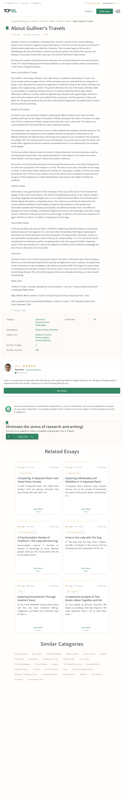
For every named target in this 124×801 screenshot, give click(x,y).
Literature (43, 21)
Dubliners (83, 674)
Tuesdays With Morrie (50, 674)
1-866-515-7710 (11, 3)
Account (88, 11)
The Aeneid (18, 679)
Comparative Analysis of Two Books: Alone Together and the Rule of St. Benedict (83, 598)
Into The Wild (84, 659)
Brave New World (92, 664)
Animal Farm (19, 659)
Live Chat (25, 3)
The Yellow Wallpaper (22, 664)
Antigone (55, 664)
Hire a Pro (22, 436)
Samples (34, 21)
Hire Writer (62, 390)
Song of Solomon (69, 674)
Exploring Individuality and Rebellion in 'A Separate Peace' (83, 479)
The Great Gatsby (20, 654)
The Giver (36, 669)
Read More (38, 509)
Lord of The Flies (89, 654)
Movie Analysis (42, 337)
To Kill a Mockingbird (53, 654)
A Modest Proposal (21, 669)
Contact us (37, 3)
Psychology (41, 325)
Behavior (54, 329)
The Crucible (36, 654)
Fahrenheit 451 (69, 659)
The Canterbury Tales (35, 679)
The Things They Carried (72, 664)
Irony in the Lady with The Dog (83, 537)
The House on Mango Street (82, 669)
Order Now (105, 11)
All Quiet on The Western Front (25, 674)
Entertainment (42, 322)
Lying (65, 669)
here (116, 3)
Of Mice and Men (72, 654)
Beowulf (103, 654)
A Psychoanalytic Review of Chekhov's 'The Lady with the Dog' (37, 539)
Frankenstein (33, 659)
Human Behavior (43, 340)
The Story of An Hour (50, 659)
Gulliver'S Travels (63, 21)
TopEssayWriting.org (20, 21)
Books (52, 21)
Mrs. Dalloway (97, 674)
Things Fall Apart (41, 664)
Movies (45, 329)
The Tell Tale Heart (51, 669)
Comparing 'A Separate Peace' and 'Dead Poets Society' (37, 479)
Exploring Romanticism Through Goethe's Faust (36, 598)
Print (47, 34)
